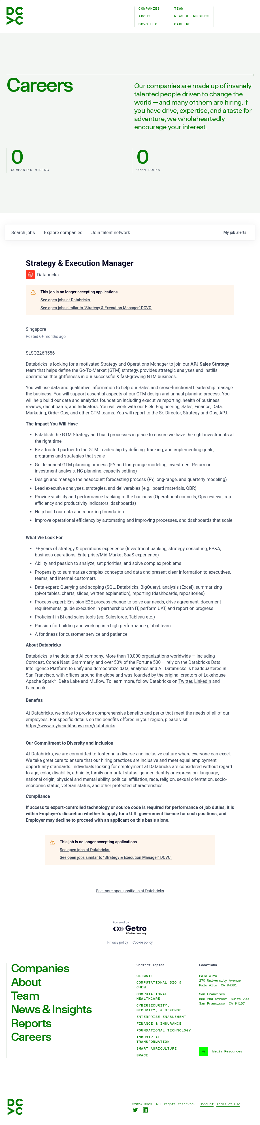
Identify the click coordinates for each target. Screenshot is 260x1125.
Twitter (185, 681)
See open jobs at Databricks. (66, 300)
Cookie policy (143, 942)
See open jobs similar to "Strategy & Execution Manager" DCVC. (96, 308)
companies (63, 232)
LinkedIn (202, 681)
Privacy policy (117, 942)
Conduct (207, 1104)
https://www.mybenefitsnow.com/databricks (70, 725)
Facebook (35, 687)
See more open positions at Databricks (130, 891)
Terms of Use (228, 1104)
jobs (23, 232)
